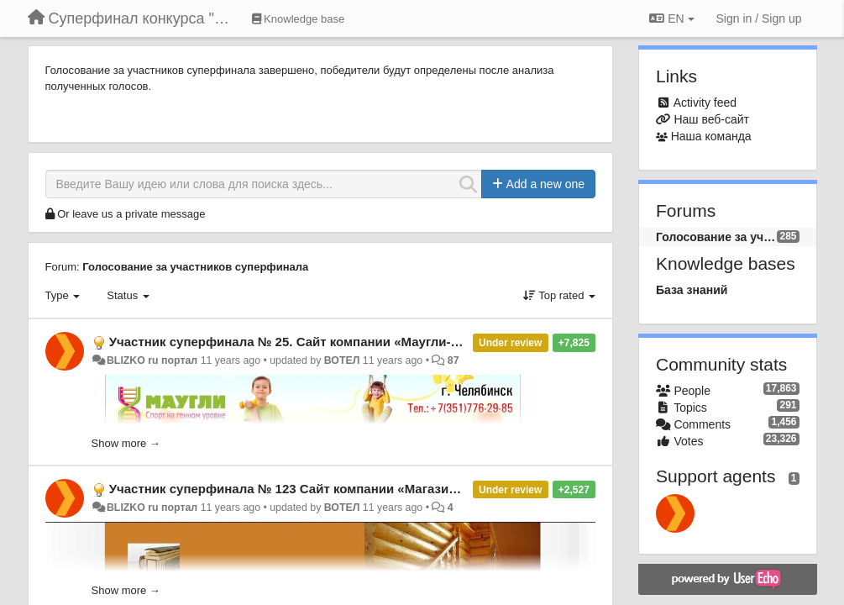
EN (671, 18)
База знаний (691, 290)
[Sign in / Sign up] (759, 18)
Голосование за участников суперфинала (195, 266)
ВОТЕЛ (342, 360)
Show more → (126, 443)
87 (453, 360)
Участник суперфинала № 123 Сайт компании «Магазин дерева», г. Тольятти (348, 488)
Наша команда (711, 136)
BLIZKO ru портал (152, 360)
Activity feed (705, 102)
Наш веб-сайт (711, 119)
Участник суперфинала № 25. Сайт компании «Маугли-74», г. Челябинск (333, 341)
